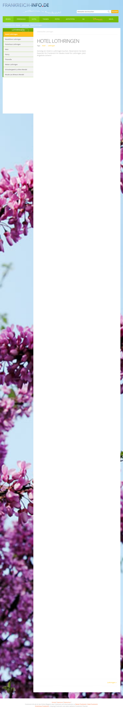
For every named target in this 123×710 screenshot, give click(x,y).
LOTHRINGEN (18, 30)
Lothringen (25, 25)
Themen (46, 19)
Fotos (57, 19)
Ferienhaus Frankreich (42, 706)
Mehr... (111, 19)
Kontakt (54, 702)
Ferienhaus (21, 19)
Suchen (115, 12)
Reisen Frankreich (81, 704)
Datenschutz (67, 702)
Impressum (60, 702)
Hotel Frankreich (92, 704)
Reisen (8, 19)
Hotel (34, 19)
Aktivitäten (70, 19)
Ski (83, 19)
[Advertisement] (18, 95)
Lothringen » (112, 682)
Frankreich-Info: (10, 25)
